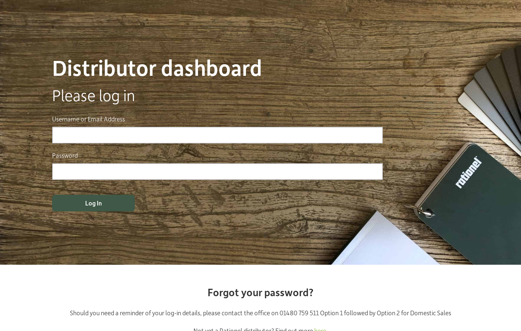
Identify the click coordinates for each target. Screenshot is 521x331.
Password (65, 155)
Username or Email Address (88, 119)
